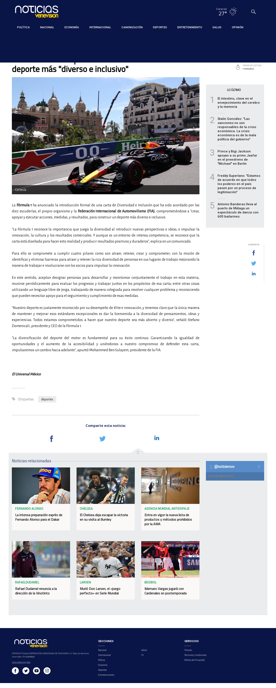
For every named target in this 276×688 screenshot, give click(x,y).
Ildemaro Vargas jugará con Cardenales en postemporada (165, 595)
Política (101, 665)
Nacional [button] (47, 26)
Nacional (102, 655)
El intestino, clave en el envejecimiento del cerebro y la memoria (239, 107)
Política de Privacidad (194, 665)
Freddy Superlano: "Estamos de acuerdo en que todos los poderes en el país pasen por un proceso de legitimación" (239, 189)
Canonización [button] (132, 26)
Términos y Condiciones (195, 660)
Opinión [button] (237, 26)
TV (142, 660)
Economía (102, 670)
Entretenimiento (106, 680)
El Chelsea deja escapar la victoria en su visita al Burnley (104, 522)
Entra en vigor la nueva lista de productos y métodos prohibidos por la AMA (168, 524)
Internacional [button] (100, 26)
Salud (144, 655)
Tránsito (188, 655)
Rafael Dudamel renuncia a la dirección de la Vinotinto (36, 595)
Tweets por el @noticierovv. (221, 481)
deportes (47, 404)
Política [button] (23, 26)
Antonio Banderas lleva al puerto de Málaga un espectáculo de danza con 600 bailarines (238, 215)
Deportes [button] (160, 26)
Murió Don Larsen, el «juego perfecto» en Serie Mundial (100, 595)
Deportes (18, 37)
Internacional (104, 660)
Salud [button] (216, 26)
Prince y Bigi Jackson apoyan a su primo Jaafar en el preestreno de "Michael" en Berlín (237, 162)
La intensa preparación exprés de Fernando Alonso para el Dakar (38, 522)
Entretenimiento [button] (189, 26)
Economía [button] (71, 26)
